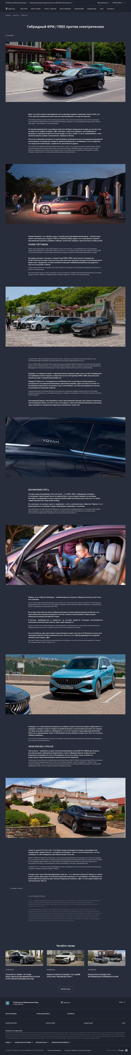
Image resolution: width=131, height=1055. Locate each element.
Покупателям (79, 9)
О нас (101, 9)
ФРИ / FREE (23, 9)
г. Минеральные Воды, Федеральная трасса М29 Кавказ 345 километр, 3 (50, 3)
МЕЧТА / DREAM (35, 9)
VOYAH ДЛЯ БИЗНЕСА (43, 1014)
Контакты (110, 9)
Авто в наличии (65, 9)
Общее (8, 1042)
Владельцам (91, 9)
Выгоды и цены (41, 1042)
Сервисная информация (59, 1042)
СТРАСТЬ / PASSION (50, 9)
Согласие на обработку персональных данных (78, 1050)
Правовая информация (54, 1050)
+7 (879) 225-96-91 (18, 1004)
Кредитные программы (23, 1042)
